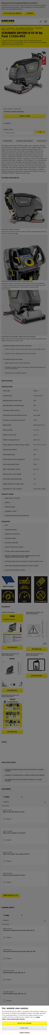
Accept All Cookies (24, 1023)
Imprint (22, 1019)
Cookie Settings (24, 1032)
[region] (24, 1020)
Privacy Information (13, 1019)
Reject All (24, 1028)
